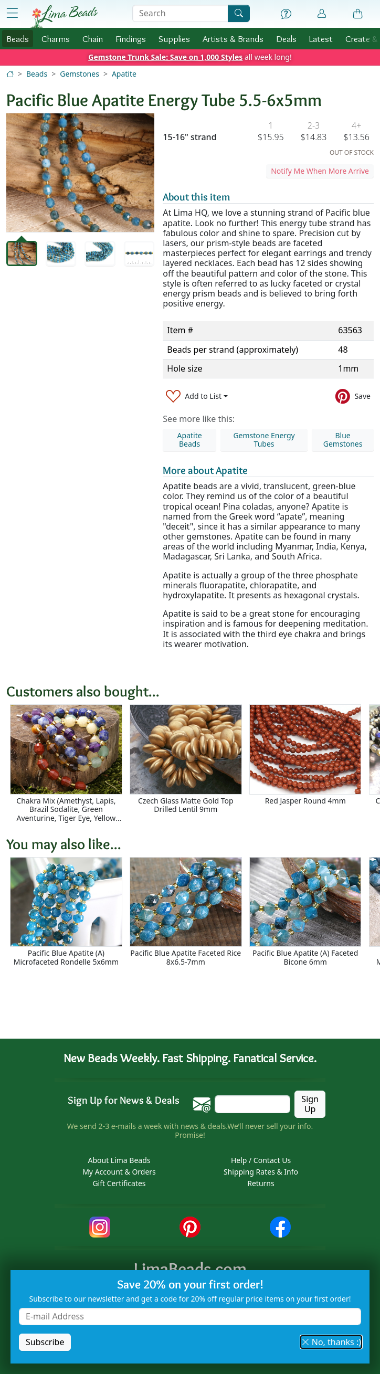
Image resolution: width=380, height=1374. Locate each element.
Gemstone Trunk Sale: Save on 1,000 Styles (165, 57)
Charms (55, 38)
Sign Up (310, 1104)
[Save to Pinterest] (353, 396)
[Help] (286, 14)
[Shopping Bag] (358, 14)
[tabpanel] (80, 172)
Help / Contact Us (261, 1160)
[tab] (21, 253)
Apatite (124, 74)
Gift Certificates (118, 1183)
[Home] (10, 74)
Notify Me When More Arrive (320, 171)
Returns (260, 1183)
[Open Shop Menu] (12, 13)
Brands (233, 38)
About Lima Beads (119, 1160)
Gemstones (79, 74)
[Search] (239, 13)
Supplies (174, 38)
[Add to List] (197, 396)
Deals (286, 38)
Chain (92, 38)
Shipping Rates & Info (261, 1172)
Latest (321, 38)
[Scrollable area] (193, 763)
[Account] (321, 13)
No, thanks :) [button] (331, 1342)
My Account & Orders (119, 1172)
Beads (17, 38)
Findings (130, 38)
